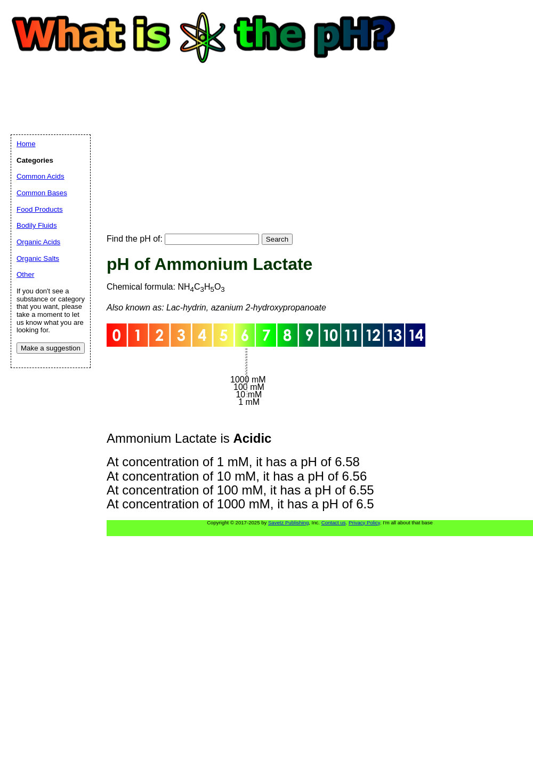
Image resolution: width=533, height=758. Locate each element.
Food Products (40, 209)
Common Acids (40, 176)
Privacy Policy (364, 522)
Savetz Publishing (288, 522)
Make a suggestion (50, 348)
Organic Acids (38, 242)
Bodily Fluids (37, 225)
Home (26, 144)
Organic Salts (38, 258)
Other (25, 274)
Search (277, 239)
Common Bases (42, 193)
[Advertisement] (174, 138)
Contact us (333, 522)
